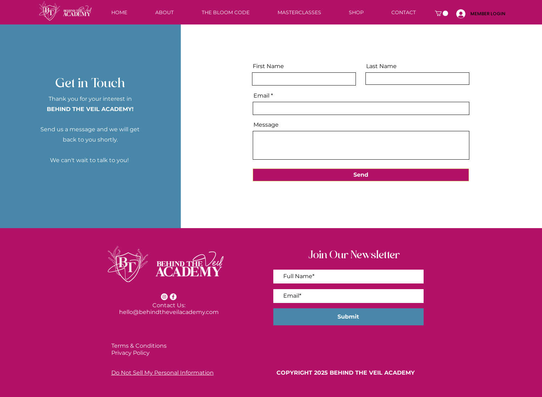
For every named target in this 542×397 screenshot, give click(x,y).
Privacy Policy (130, 352)
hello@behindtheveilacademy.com (169, 312)
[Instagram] (164, 296)
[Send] (361, 175)
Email (261, 96)
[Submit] (348, 316)
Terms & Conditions (139, 345)
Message (266, 125)
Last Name (381, 66)
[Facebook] (173, 296)
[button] (441, 13)
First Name (268, 66)
